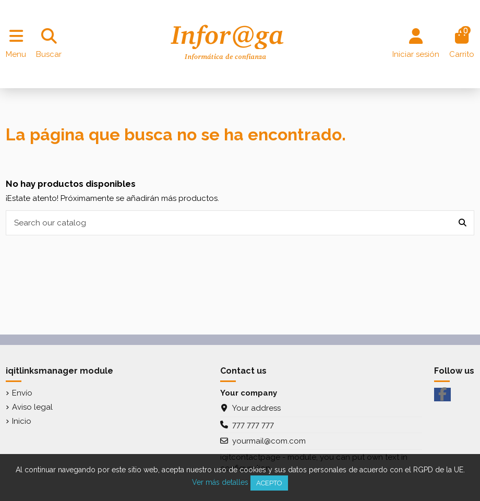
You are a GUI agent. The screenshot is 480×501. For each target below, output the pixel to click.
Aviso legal (32, 407)
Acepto (269, 483)
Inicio (21, 421)
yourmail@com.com (269, 441)
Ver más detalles (220, 482)
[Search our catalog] (462, 223)
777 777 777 (253, 425)
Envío (22, 393)
